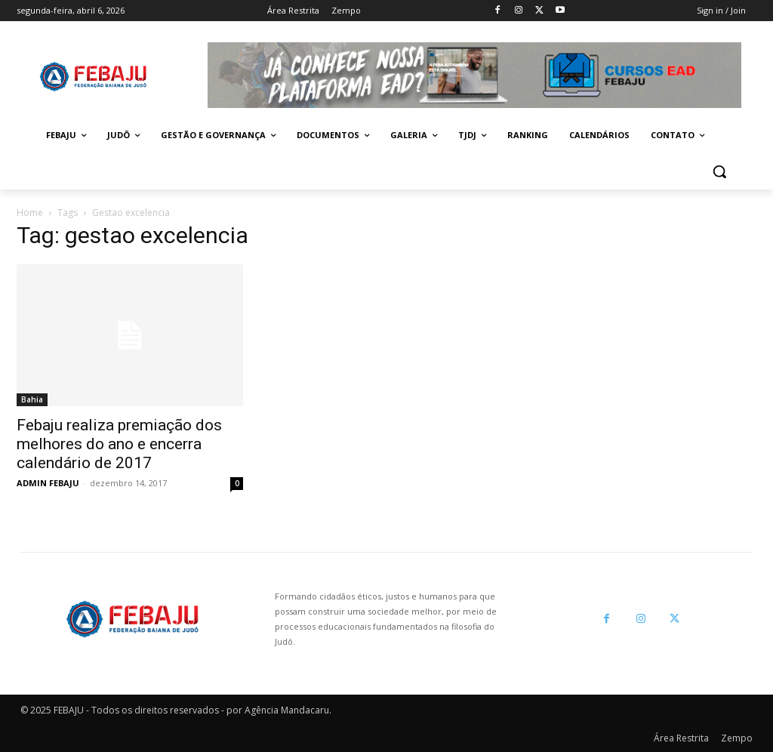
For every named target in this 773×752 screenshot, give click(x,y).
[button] (719, 171)
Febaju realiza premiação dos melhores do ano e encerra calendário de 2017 (119, 444)
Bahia (32, 399)
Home (30, 212)
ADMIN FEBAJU (48, 482)
